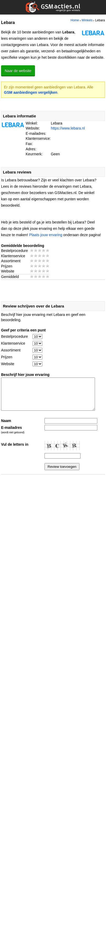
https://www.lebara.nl (68, 128)
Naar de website (18, 71)
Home (74, 20)
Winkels (87, 20)
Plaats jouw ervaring (45, 235)
